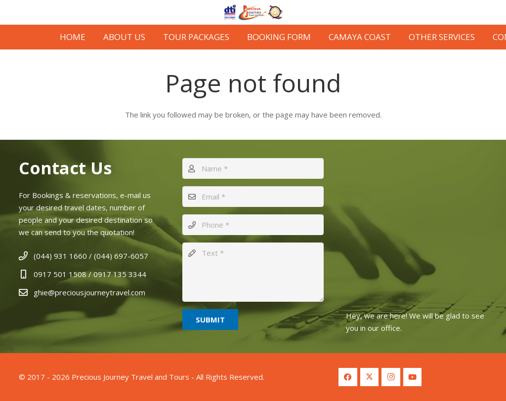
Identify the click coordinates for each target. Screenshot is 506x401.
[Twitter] (369, 377)
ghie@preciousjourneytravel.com (89, 292)
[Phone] (253, 224)
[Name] (253, 168)
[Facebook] (347, 377)
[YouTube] (412, 377)
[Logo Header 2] (253, 12)
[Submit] (210, 319)
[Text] (253, 272)
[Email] (253, 196)
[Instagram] (390, 377)
